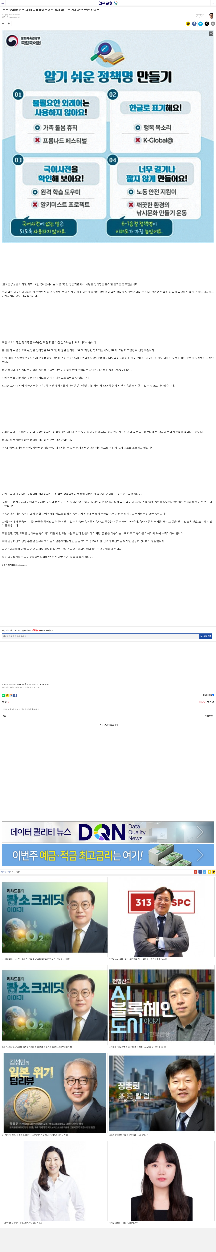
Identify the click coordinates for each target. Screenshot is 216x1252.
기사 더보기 (16, 784)
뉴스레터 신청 (206, 636)
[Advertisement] (108, 262)
